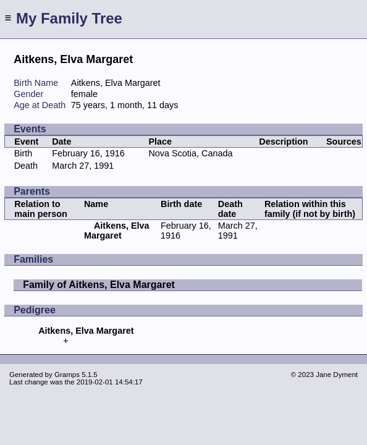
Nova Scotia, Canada (190, 153)
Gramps (67, 374)
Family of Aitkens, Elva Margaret (99, 284)
